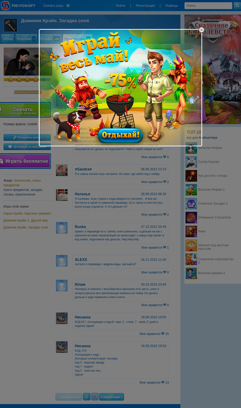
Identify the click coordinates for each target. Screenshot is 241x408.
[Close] (201, 30)
